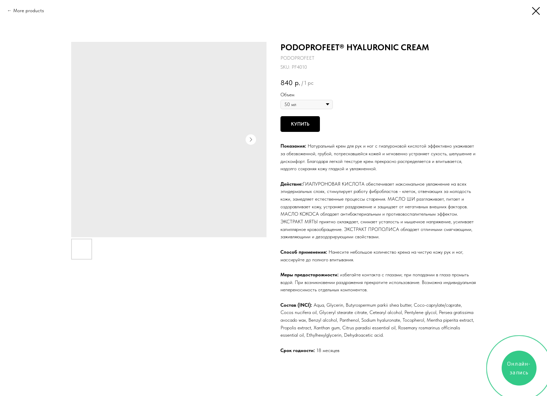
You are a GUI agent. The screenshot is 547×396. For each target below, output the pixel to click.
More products (28, 10)
